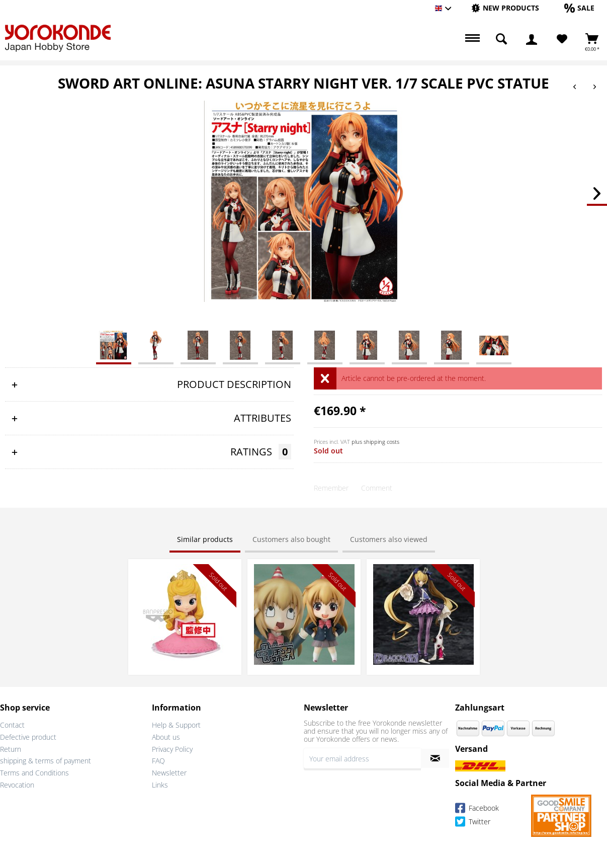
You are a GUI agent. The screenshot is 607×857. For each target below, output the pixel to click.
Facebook (477, 809)
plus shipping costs (375, 441)
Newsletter (169, 772)
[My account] (531, 39)
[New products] (505, 8)
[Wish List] (562, 39)
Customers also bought (291, 539)
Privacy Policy (172, 749)
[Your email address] (362, 758)
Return (10, 749)
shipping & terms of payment (45, 760)
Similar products (205, 539)
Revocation (17, 785)
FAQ (158, 760)
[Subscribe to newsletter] (435, 758)
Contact (12, 725)
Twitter (472, 823)
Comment (376, 488)
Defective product (28, 737)
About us (166, 737)
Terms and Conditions (34, 772)
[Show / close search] (501, 39)
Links (160, 785)
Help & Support (176, 725)
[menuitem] (505, 8)
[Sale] (579, 8)
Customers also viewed (388, 539)
